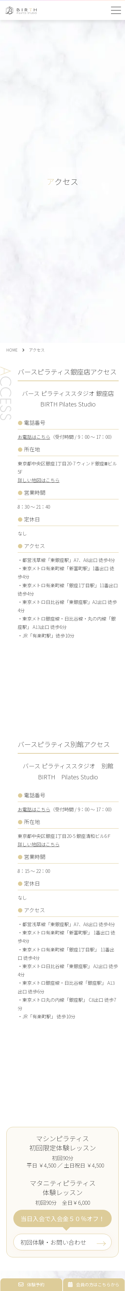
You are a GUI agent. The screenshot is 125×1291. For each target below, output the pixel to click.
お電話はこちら (34, 436)
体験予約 (31, 1284)
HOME (12, 350)
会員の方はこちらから (93, 1284)
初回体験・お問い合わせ (53, 1242)
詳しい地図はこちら (39, 480)
